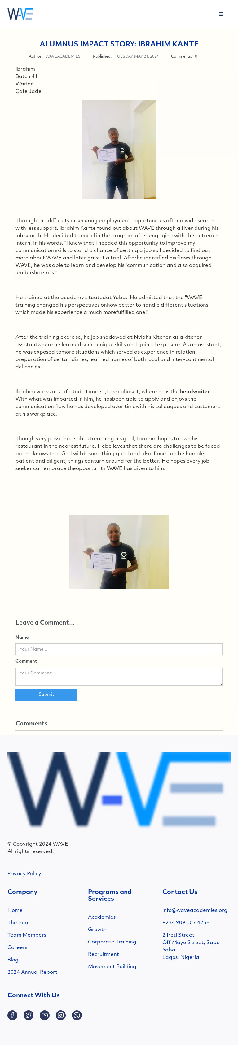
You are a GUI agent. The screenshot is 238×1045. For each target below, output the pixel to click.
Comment (26, 661)
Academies (102, 917)
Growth (97, 929)
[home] (20, 14)
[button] (221, 14)
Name (22, 637)
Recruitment (103, 954)
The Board (20, 923)
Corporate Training (112, 942)
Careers (17, 947)
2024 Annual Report (32, 972)
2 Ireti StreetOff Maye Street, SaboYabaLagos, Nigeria (191, 946)
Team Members (26, 935)
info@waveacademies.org (194, 910)
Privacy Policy (24, 874)
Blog (13, 960)
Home (15, 910)
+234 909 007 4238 (185, 923)
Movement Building (112, 966)
